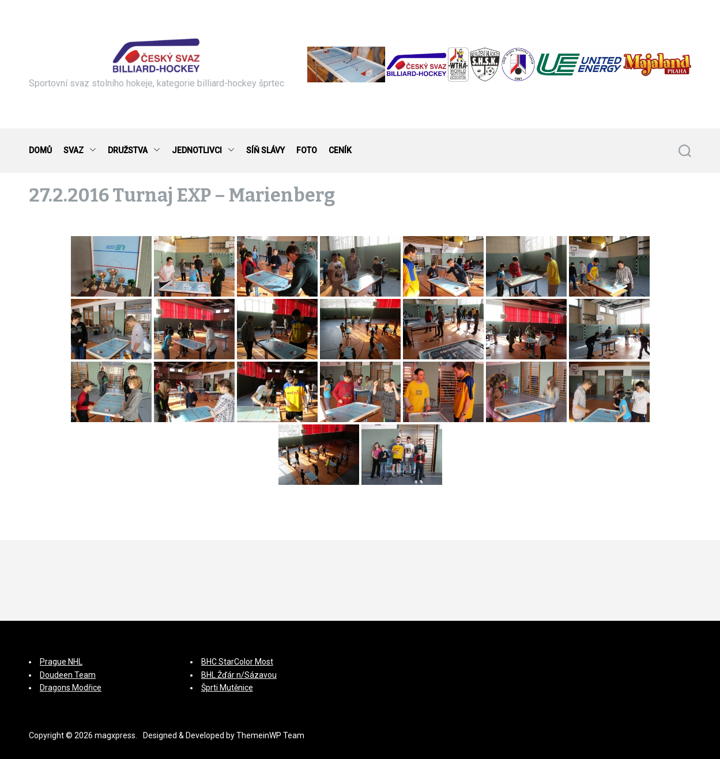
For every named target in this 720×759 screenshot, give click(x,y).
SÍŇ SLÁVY (265, 150)
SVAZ (79, 150)
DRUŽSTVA (134, 150)
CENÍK (340, 150)
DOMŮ (40, 150)
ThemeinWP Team (270, 735)
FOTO (306, 150)
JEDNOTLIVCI (203, 150)
